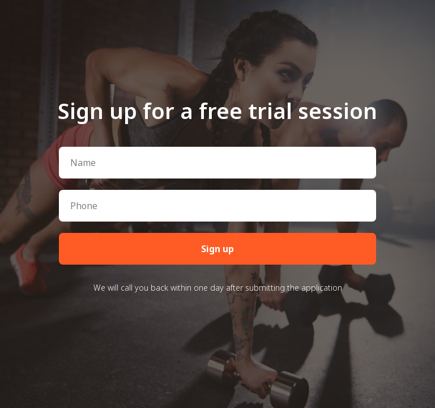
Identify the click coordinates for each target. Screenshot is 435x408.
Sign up (217, 249)
